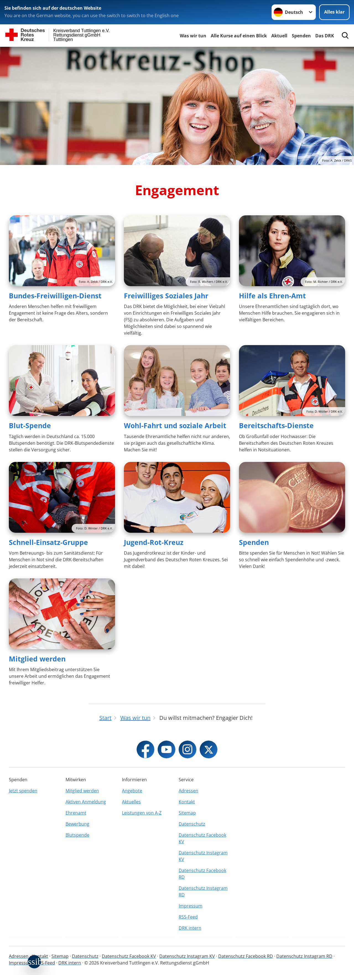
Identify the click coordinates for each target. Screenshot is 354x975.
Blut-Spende (30, 425)
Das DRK (324, 36)
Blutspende (77, 835)
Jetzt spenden (23, 791)
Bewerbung (77, 824)
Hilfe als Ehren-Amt (272, 295)
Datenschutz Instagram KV (203, 856)
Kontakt (187, 802)
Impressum (190, 906)
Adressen (188, 791)
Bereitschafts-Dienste (276, 425)
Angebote (132, 791)
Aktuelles (131, 802)
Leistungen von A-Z (142, 813)
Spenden (301, 36)
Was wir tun (193, 36)
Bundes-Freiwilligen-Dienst (55, 295)
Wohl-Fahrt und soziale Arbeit (175, 425)
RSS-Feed (188, 917)
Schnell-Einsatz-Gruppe (48, 542)
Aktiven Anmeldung (86, 802)
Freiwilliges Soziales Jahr (166, 295)
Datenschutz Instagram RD (203, 891)
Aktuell (279, 36)
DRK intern (190, 928)
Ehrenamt (76, 813)
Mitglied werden (37, 658)
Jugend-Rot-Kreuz (153, 542)
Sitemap (187, 813)
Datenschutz (192, 824)
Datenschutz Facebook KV (202, 838)
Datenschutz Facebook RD (202, 873)
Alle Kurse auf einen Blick (239, 36)
